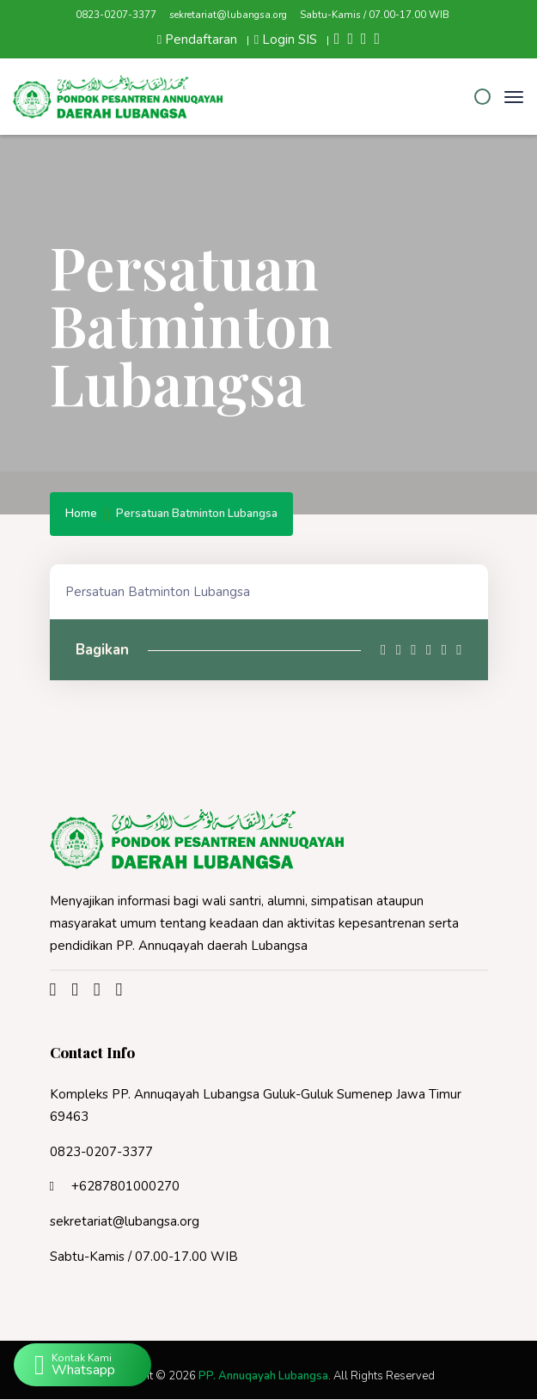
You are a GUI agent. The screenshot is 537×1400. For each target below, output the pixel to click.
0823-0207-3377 (116, 14)
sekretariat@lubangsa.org (228, 14)
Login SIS (285, 39)
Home (81, 514)
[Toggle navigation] (513, 97)
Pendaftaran (197, 39)
